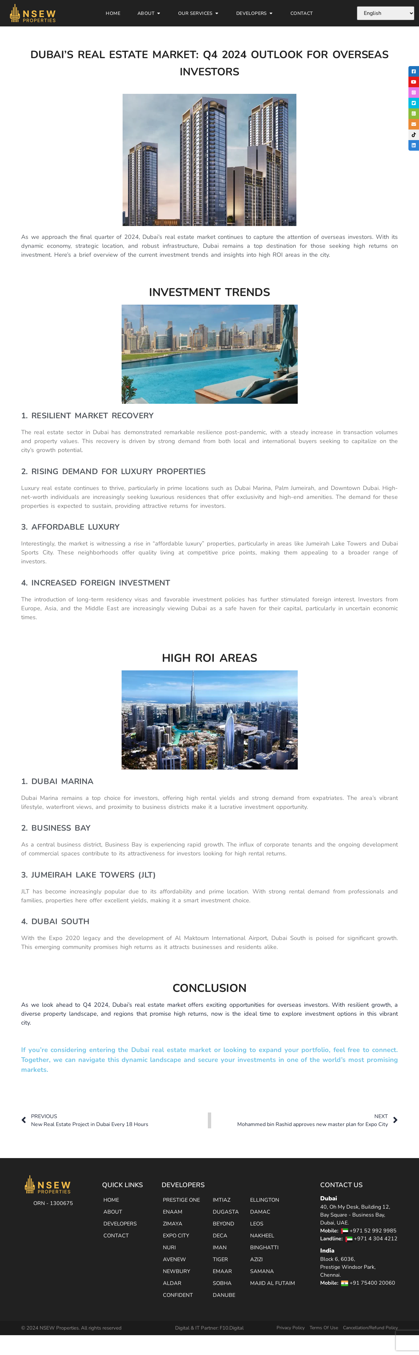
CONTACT (116, 1235)
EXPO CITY (176, 1235)
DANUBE (224, 1295)
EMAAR (222, 1271)
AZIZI (256, 1259)
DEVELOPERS (120, 1223)
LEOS (256, 1223)
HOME (111, 1200)
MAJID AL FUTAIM (272, 1283)
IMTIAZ (221, 1200)
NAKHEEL (262, 1235)
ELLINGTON (264, 1200)
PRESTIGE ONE (181, 1200)
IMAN (220, 1247)
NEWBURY (176, 1271)
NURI (169, 1247)
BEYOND (223, 1223)
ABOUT (112, 1212)
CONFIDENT (178, 1295)
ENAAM (172, 1212)
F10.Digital (232, 1328)
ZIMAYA (172, 1223)
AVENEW (174, 1259)
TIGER (220, 1259)
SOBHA (222, 1283)
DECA (220, 1235)
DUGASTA (226, 1212)
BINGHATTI (264, 1247)
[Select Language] (385, 13)
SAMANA (262, 1271)
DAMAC (260, 1212)
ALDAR (172, 1283)
